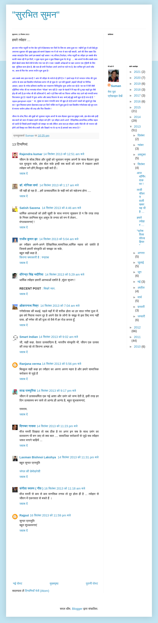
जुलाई (140, 262)
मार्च (139, 297)
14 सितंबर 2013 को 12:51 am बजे (63, 154)
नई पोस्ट (17, 583)
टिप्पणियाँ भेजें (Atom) (37, 590)
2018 (137, 89)
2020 (137, 77)
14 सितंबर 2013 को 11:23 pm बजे (57, 426)
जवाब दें (23, 173)
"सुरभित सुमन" (36, 15)
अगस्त (140, 253)
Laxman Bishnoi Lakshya (38, 457)
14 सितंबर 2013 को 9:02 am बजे (58, 336)
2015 (137, 107)
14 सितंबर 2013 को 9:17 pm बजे (56, 390)
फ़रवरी (140, 306)
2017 (137, 95)
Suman (116, 86)
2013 (137, 126)
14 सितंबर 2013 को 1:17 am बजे (59, 185)
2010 (137, 346)
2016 (137, 101)
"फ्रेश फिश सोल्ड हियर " (141, 238)
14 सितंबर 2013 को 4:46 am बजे (61, 208)
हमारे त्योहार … (141, 221)
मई (139, 281)
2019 (137, 83)
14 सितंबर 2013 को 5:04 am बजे (58, 239)
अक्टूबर (141, 154)
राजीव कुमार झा (28, 239)
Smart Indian (28, 336)
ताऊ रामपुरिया (27, 390)
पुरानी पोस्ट (92, 583)
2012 (137, 327)
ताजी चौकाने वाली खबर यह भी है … (141, 200)
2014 (137, 117)
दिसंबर (140, 135)
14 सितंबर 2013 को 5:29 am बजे (64, 274)
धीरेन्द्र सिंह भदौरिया (31, 274)
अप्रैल (140, 287)
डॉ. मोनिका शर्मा (29, 185)
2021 (137, 71)
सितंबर (141, 164)
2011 (137, 337)
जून (139, 272)
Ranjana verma (30, 363)
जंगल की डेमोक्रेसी (29, 471)
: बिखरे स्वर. (48, 288)
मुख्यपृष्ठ (54, 583)
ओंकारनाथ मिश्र (29, 305)
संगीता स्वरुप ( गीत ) (31, 488)
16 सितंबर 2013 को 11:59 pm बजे (50, 515)
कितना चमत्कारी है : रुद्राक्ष (34, 257)
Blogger (77, 608)
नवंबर (140, 145)
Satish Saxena (30, 208)
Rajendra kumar (30, 154)
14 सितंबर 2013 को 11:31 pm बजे (78, 457)
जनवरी (141, 316)
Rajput (24, 515)
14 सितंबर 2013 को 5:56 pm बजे (61, 363)
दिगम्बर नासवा (27, 426)
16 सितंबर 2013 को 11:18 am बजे (64, 488)
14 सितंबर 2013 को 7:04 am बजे (59, 305)
